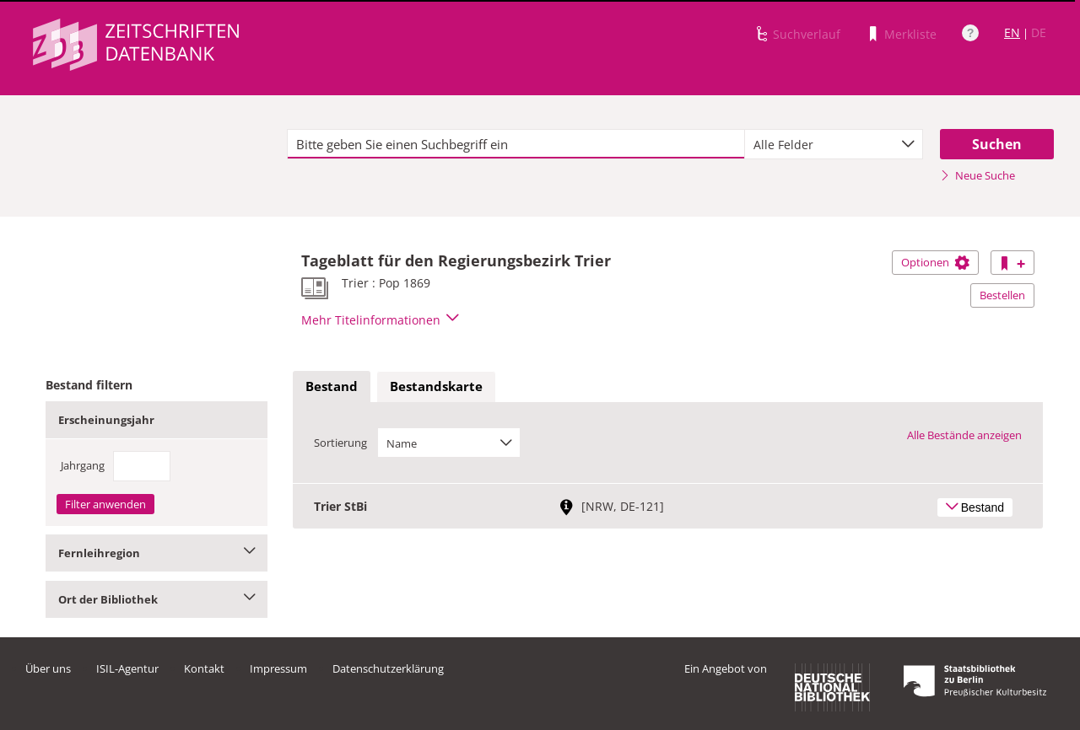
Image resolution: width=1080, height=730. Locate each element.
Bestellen (1002, 295)
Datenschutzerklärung (388, 668)
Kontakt (204, 668)
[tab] (331, 387)
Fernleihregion (156, 553)
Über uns (48, 668)
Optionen (935, 262)
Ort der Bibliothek (156, 599)
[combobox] (833, 144)
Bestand (331, 386)
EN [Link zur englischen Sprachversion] (1012, 32)
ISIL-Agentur (127, 668)
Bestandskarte (436, 386)
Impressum (278, 668)
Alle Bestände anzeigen (964, 435)
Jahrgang (83, 465)
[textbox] (516, 144)
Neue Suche (977, 175)
